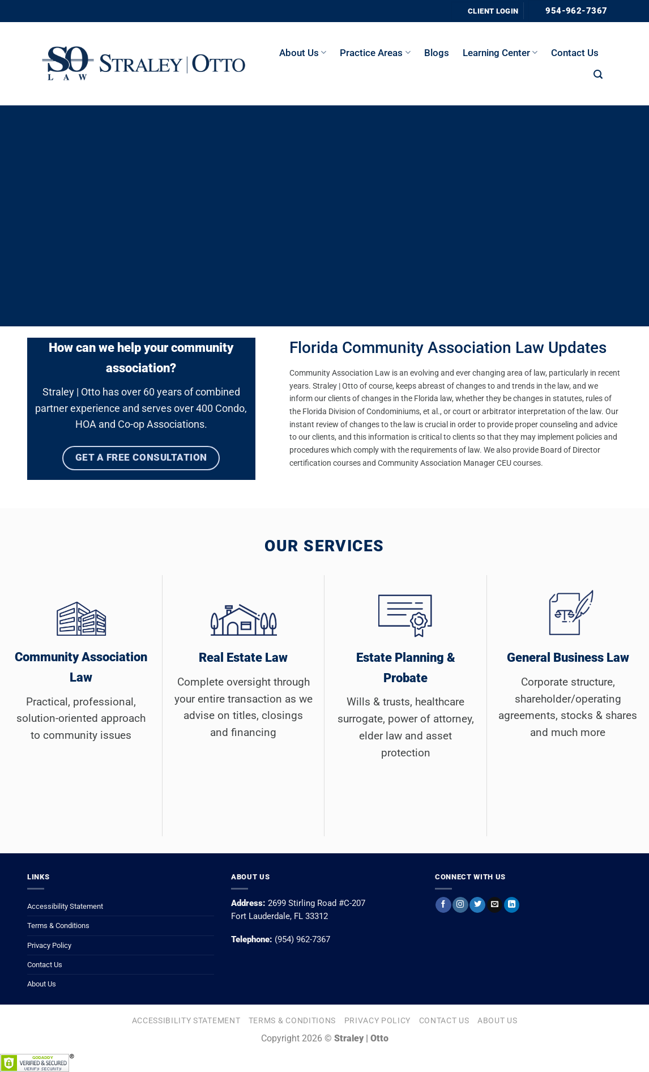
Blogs (436, 52)
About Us (41, 984)
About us (302, 52)
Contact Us (575, 52)
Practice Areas (375, 52)
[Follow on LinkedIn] (511, 905)
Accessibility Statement (65, 906)
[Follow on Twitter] (477, 905)
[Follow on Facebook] (443, 905)
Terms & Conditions (58, 925)
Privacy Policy (49, 945)
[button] (598, 74)
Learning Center (500, 52)
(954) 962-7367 (302, 939)
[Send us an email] (494, 905)
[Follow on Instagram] (460, 905)
